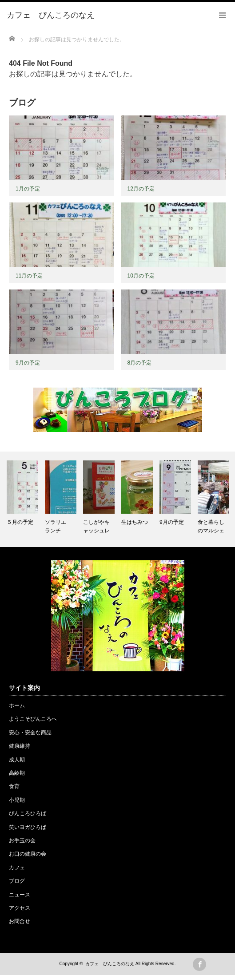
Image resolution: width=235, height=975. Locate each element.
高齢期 (17, 773)
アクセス (19, 908)
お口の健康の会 (27, 854)
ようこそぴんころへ (33, 719)
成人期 (17, 760)
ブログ (17, 881)
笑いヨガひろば (27, 827)
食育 (14, 786)
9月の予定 (28, 363)
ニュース (19, 895)
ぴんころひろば (27, 813)
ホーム (17, 705)
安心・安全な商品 (30, 732)
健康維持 (19, 746)
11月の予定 (29, 276)
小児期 (17, 800)
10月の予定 (141, 276)
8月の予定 (139, 363)
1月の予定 (28, 189)
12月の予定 (141, 189)
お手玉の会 (22, 840)
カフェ (17, 867)
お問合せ (19, 921)
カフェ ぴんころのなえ (109, 963)
